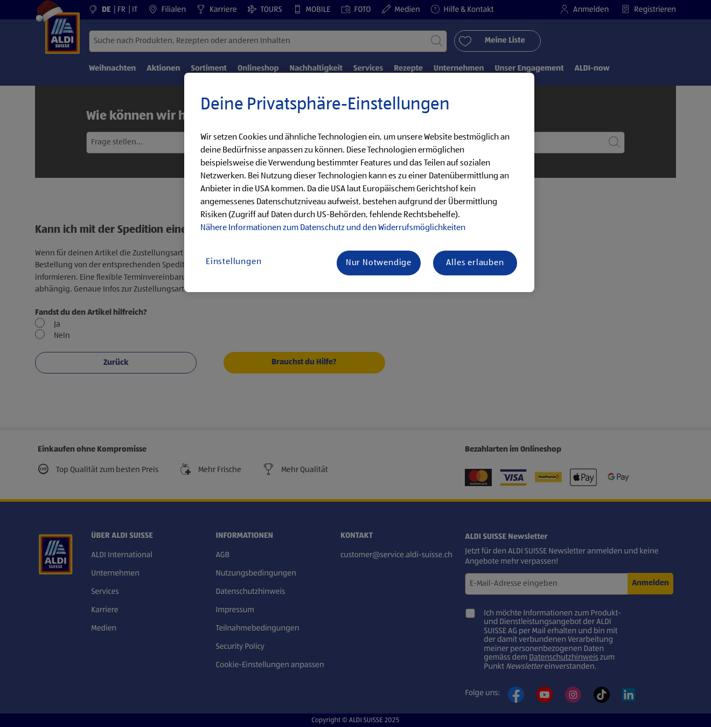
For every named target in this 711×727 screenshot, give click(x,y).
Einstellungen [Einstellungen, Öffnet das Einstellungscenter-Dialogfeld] (233, 262)
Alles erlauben (475, 263)
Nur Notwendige (379, 263)
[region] (359, 183)
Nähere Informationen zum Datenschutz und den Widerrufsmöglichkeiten (332, 228)
